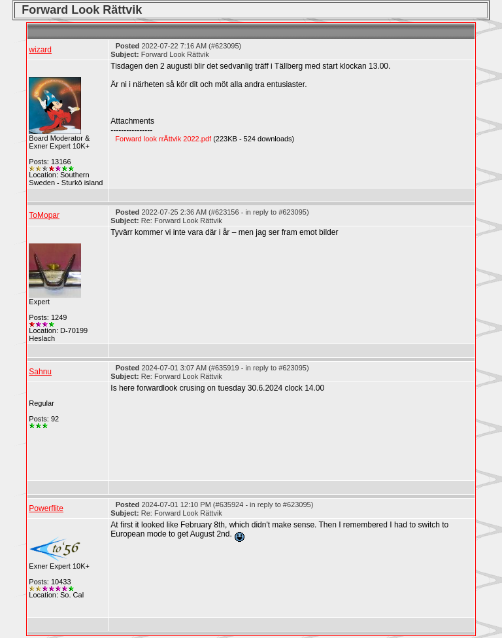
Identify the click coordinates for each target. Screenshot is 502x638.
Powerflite (46, 508)
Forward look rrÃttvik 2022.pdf (163, 139)
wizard (40, 49)
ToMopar (44, 215)
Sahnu (40, 371)
